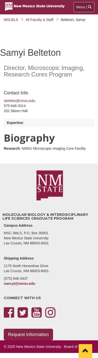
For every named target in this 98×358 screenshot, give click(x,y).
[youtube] (36, 316)
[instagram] (50, 316)
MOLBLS (11, 20)
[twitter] (23, 316)
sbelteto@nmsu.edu (19, 101)
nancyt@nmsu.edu (19, 284)
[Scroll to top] (85, 351)
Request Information (28, 334)
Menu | (84, 8)
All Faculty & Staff (39, 20)
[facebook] (9, 316)
